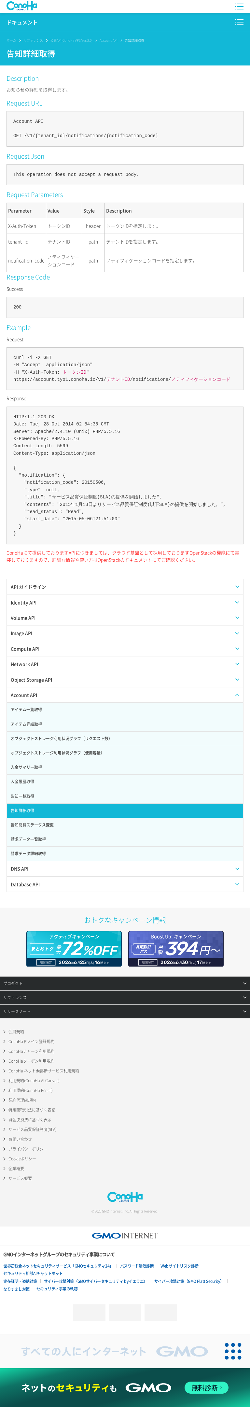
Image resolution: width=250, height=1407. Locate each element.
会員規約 (16, 1032)
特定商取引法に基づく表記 (31, 1110)
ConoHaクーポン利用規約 (31, 1061)
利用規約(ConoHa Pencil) (30, 1090)
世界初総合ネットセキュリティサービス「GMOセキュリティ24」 (58, 1266)
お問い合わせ (20, 1139)
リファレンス (33, 40)
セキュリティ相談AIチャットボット (33, 1273)
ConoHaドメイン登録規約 (31, 1041)
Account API (109, 40)
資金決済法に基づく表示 (29, 1120)
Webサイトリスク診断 (179, 1266)
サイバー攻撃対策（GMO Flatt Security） (189, 1281)
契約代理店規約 (22, 1100)
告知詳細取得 (134, 40)
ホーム (11, 40)
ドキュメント (22, 22)
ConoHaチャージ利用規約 (31, 1051)
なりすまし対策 (16, 1289)
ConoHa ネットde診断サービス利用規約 (43, 1071)
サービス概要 (20, 1178)
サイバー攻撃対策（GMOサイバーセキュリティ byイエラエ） (95, 1281)
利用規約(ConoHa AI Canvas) (34, 1081)
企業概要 (16, 1168)
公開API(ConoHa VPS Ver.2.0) (71, 40)
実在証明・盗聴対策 (20, 1281)
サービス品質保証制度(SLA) (32, 1129)
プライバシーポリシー (28, 1149)
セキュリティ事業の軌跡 (57, 1289)
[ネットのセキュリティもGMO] (124, 1387)
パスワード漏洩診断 (137, 1266)
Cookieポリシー (22, 1159)
